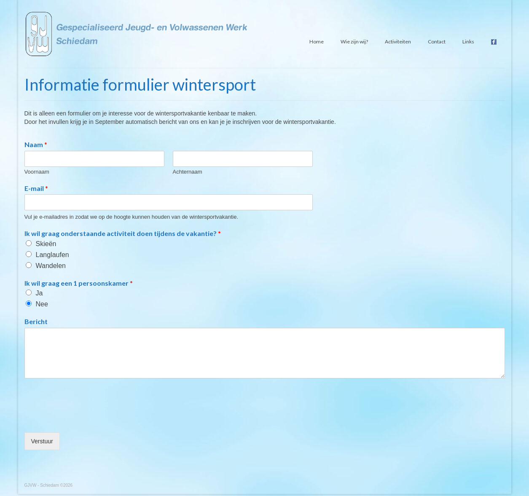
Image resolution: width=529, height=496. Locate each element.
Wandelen (51, 265)
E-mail (36, 188)
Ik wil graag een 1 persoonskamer (78, 283)
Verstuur (42, 441)
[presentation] (88, 418)
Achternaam (187, 172)
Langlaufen (52, 254)
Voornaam (36, 172)
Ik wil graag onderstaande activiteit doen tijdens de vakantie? (122, 233)
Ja (39, 293)
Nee (42, 304)
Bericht (36, 321)
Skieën (46, 243)
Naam (35, 144)
